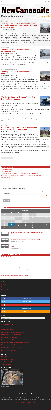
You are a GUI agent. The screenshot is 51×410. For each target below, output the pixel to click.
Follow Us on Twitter (17, 301)
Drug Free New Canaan (8, 350)
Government (5, 21)
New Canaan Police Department (11, 334)
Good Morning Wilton (7, 362)
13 (11, 221)
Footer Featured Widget (9, 69)
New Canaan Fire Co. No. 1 (9, 337)
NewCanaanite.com (6, 2)
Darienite (4, 356)
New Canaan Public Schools (10, 327)
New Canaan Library (7, 329)
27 (11, 227)
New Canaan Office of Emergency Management (15, 342)
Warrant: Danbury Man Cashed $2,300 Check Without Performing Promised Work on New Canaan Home (21, 175)
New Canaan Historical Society (10, 347)
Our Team (4, 287)
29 (4, 214)
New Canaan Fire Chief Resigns (7, 169)
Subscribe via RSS (16, 311)
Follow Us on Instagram (17, 308)
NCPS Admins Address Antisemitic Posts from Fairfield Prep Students (14, 262)
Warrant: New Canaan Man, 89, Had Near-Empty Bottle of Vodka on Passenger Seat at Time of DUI (20, 267)
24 (39, 224)
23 (32, 224)
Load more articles (7, 158)
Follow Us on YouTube (17, 305)
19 (4, 224)
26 (4, 227)
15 (25, 221)
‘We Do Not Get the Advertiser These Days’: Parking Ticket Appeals (19, 98)
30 (11, 214)
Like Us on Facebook (17, 298)
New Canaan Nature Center (9, 345)
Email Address (25, 193)
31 (18, 214)
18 (46, 221)
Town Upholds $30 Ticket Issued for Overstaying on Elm (16, 50)
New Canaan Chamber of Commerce (12, 332)
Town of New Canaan (7, 324)
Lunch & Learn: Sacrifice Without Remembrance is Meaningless (26, 239)
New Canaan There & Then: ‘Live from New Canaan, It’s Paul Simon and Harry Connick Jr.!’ (19, 271)
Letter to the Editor (4, 273)
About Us (4, 284)
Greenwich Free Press (8, 359)
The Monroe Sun (6, 364)
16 (32, 221)
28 (18, 227)
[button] (45, 2)
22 (25, 224)
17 (39, 221)
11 (46, 217)
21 (18, 224)
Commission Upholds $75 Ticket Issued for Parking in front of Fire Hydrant (19, 129)
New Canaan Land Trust (8, 340)
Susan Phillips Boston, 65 (6, 260)
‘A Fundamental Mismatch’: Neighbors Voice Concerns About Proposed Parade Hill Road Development (20, 173)
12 (4, 221)
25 (46, 224)
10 (39, 217)
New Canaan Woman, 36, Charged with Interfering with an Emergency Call (15, 269)
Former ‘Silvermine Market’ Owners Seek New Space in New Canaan (14, 275)
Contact (3, 292)
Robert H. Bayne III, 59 (5, 177)
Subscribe (45, 16)
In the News (5, 289)
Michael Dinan (6, 29)
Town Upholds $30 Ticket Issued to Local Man (18, 72)
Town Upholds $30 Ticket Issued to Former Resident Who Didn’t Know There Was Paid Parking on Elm (19, 26)
